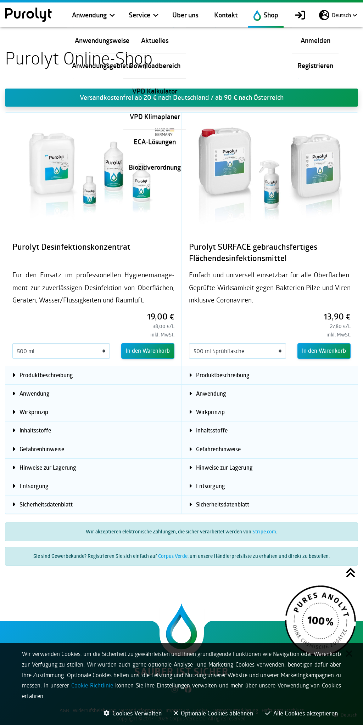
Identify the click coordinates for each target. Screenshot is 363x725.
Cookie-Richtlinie (92, 685)
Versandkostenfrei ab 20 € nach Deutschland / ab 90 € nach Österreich (182, 97)
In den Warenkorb (148, 351)
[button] (351, 574)
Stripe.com (264, 531)
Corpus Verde (173, 556)
